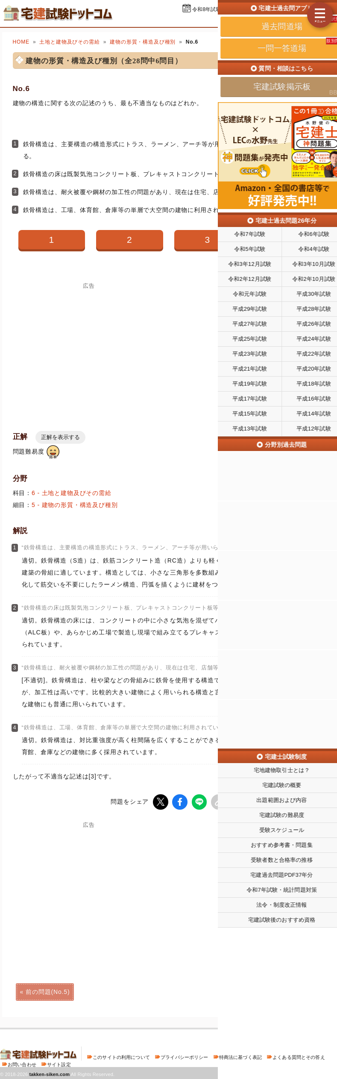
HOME (21, 42)
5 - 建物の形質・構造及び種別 (75, 504)
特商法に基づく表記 (240, 1056)
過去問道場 (238, 20)
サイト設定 (59, 1063)
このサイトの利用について (121, 1056)
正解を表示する (60, 437)
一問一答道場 (283, 20)
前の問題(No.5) (48, 991)
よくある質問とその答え (299, 1056)
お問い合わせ (22, 1063)
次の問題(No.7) (289, 991)
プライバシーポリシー (184, 1056)
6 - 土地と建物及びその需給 (71, 492)
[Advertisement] (248, 887)
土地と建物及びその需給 (69, 42)
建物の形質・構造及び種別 (143, 42)
